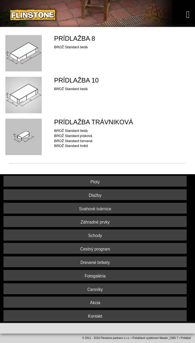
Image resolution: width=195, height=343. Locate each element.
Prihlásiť (186, 338)
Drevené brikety (95, 262)
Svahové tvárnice (95, 209)
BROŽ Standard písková (73, 136)
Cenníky (95, 289)
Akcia (95, 302)
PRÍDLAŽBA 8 (74, 38)
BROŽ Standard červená (73, 141)
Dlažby (95, 195)
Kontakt (95, 316)
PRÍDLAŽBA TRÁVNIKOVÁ (93, 122)
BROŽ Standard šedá (71, 131)
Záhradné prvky (95, 222)
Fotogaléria (95, 276)
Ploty (95, 182)
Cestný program (95, 249)
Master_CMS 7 (168, 338)
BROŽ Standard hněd (71, 146)
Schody (95, 235)
